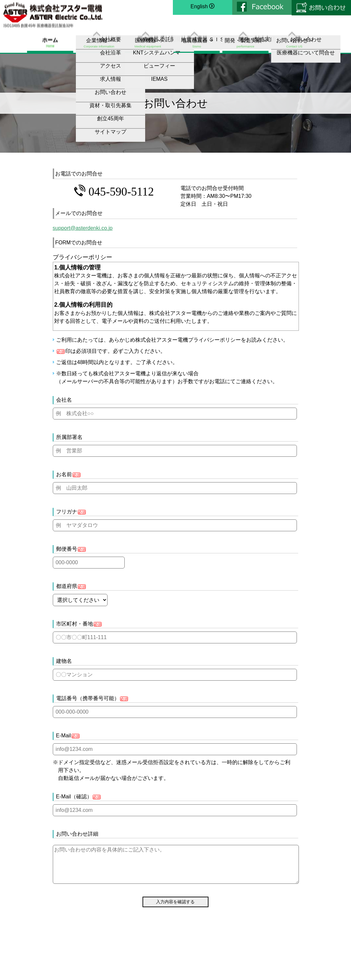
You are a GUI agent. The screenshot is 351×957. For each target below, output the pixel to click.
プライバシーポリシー (214, 340)
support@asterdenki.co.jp (83, 228)
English (203, 7)
